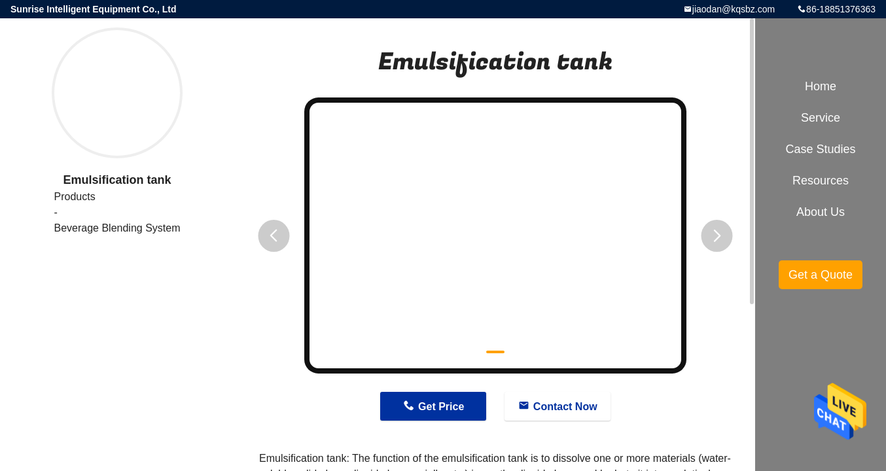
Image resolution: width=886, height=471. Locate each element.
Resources (820, 180)
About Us (820, 211)
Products (75, 196)
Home (820, 86)
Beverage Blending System (117, 228)
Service (820, 117)
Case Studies (820, 149)
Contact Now (565, 406)
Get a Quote (821, 274)
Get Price (441, 406)
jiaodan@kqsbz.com (733, 9)
